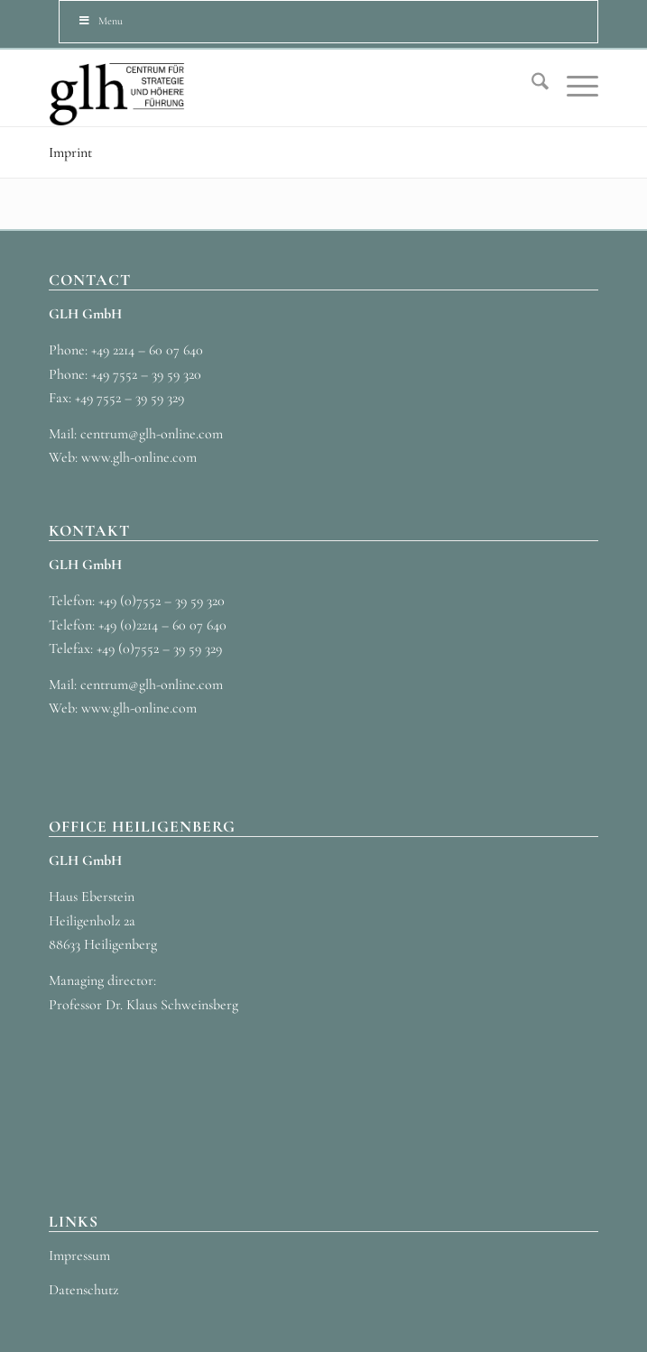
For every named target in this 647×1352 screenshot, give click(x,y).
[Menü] (573, 86)
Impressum (79, 1255)
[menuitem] (531, 86)
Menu (100, 20)
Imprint (70, 152)
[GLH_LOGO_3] (269, 88)
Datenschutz (83, 1290)
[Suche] (531, 86)
